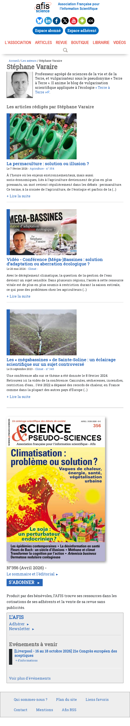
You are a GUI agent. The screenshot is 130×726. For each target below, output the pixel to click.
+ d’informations (26, 660)
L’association (18, 42)
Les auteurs (29, 60)
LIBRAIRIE (101, 42)
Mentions (44, 709)
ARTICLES (43, 42)
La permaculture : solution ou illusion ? (48, 163)
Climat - (33, 268)
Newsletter (20, 628)
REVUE (61, 42)
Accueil (14, 60)
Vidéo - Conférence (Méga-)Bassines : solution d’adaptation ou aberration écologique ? (55, 262)
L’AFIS (17, 617)
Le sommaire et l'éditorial (31, 574)
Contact (20, 709)
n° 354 (50, 168)
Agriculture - (38, 168)
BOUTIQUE (80, 42)
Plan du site (66, 699)
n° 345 (50, 369)
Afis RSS (69, 709)
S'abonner (22, 582)
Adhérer (17, 623)
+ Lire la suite (18, 196)
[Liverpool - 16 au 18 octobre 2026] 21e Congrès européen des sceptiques (65, 653)
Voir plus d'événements (30, 678)
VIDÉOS (119, 42)
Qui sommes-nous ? (30, 699)
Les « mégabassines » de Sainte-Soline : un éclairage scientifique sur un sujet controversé (61, 362)
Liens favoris (97, 699)
